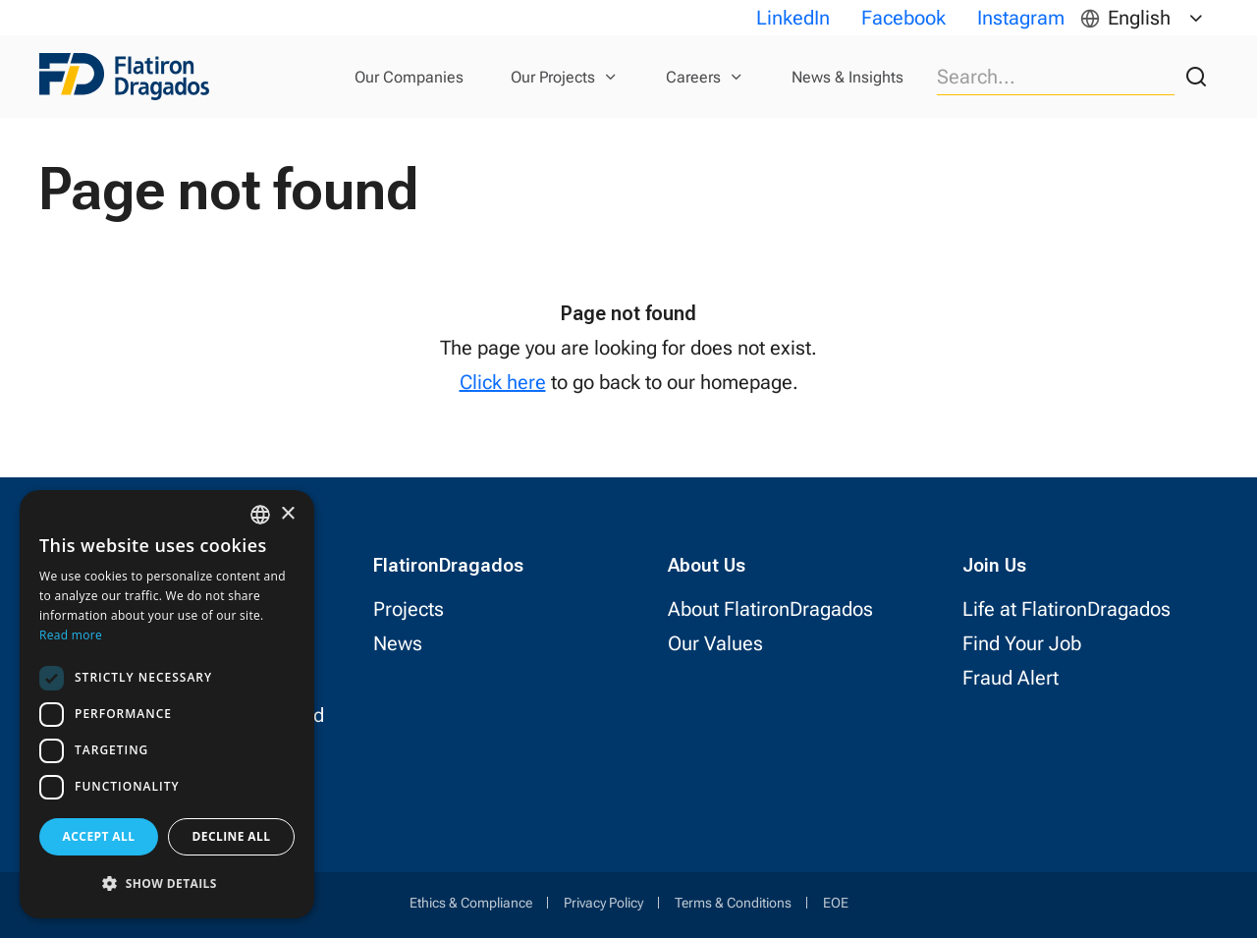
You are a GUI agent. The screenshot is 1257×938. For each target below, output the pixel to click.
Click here (503, 382)
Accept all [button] (99, 836)
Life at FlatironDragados (1066, 609)
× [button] (287, 514)
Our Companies (409, 77)
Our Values (715, 643)
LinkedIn (793, 17)
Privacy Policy (603, 902)
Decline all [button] (231, 836)
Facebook (903, 17)
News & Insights (847, 77)
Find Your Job (1021, 643)
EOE (835, 902)
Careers (693, 77)
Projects (408, 609)
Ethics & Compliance (471, 902)
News (397, 643)
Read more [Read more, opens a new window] (70, 635)
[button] (167, 883)
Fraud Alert (1010, 678)
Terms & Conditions (733, 902)
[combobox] (260, 514)
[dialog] (167, 704)
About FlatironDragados (770, 609)
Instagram (1021, 17)
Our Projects (553, 77)
